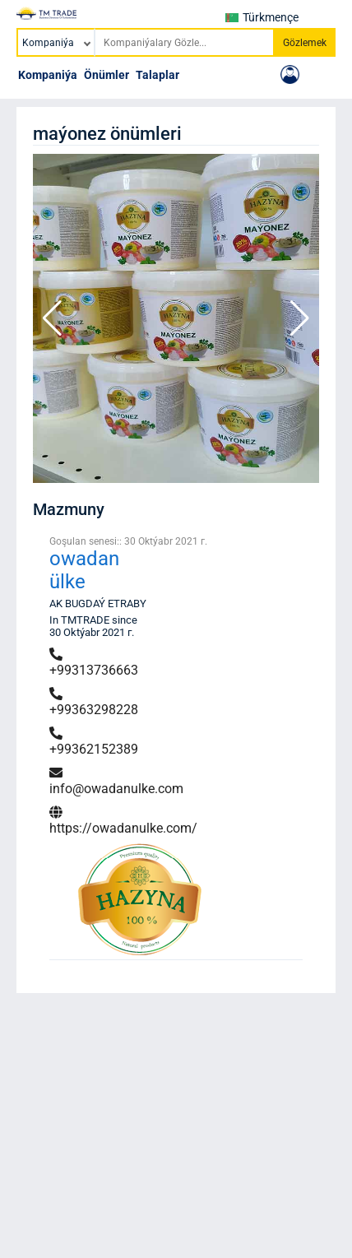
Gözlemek (305, 43)
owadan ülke (84, 570)
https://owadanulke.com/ (123, 820)
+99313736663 (93, 663)
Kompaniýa (47, 74)
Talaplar (157, 74)
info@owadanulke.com (116, 781)
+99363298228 (93, 702)
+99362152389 (93, 741)
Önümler (106, 74)
